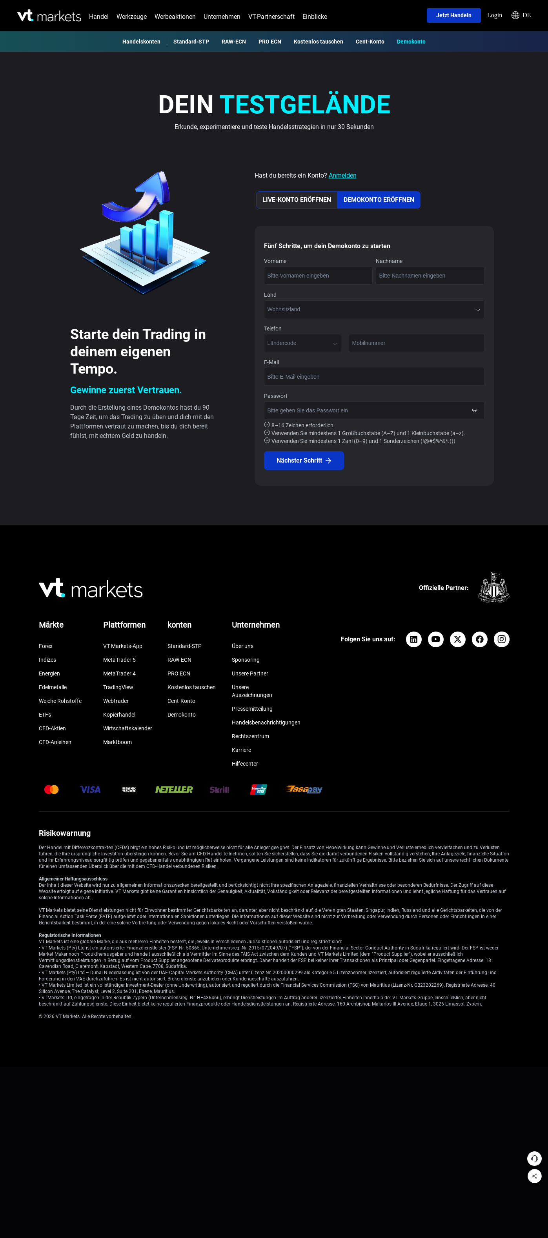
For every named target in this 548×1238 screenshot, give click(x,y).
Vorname (275, 261)
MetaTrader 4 (119, 673)
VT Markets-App (122, 646)
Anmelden (343, 175)
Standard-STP (191, 41)
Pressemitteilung (252, 709)
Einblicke (314, 16)
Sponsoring (246, 660)
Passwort (276, 396)
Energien (49, 673)
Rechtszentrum (250, 736)
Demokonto (411, 41)
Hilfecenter (245, 764)
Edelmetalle (53, 687)
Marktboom (117, 742)
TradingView (118, 687)
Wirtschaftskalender (127, 728)
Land (270, 295)
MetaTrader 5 (119, 660)
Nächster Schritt (304, 460)
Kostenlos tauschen (318, 41)
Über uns (242, 646)
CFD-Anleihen (55, 742)
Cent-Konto (370, 41)
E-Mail (271, 362)
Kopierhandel (119, 715)
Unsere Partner (250, 673)
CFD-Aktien (52, 728)
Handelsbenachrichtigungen (266, 722)
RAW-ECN (234, 41)
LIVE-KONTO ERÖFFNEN (296, 199)
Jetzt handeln (454, 15)
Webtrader (116, 701)
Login (494, 15)
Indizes (47, 660)
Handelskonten (141, 41)
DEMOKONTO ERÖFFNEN (379, 199)
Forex (46, 646)
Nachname (389, 261)
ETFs (45, 715)
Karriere (241, 750)
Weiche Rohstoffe (60, 701)
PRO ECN (270, 41)
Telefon (273, 328)
